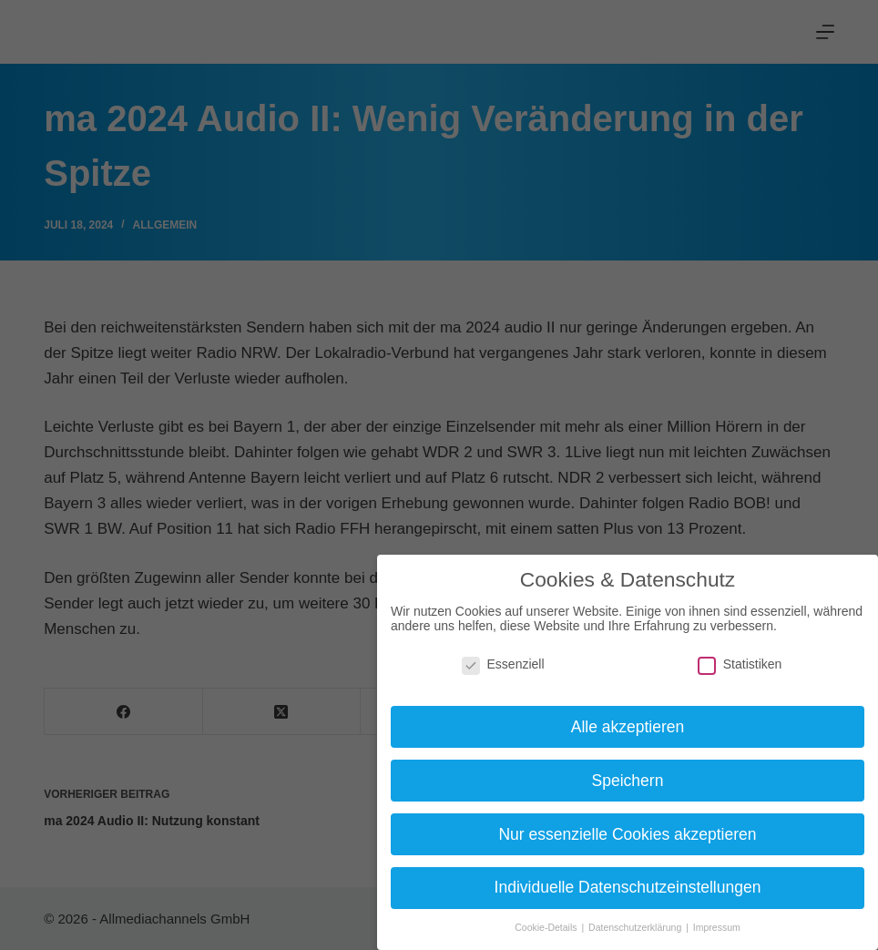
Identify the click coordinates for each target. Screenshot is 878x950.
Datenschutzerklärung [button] (636, 927)
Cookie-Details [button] (547, 927)
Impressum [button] (716, 927)
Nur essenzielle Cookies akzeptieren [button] (627, 834)
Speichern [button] (628, 780)
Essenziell (503, 664)
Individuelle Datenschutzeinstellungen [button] (628, 887)
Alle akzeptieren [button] (628, 727)
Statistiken (740, 664)
